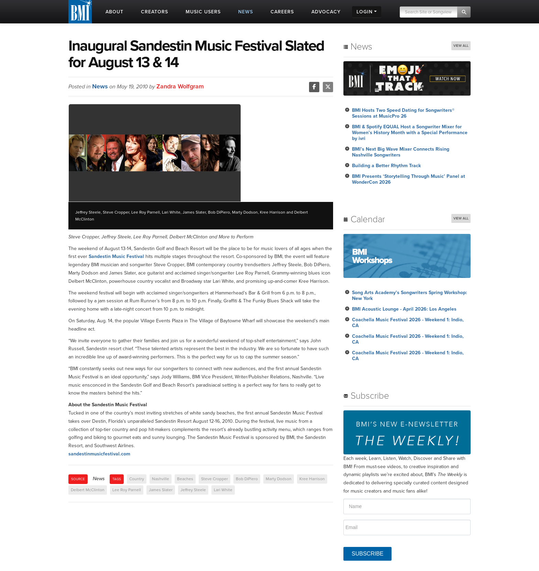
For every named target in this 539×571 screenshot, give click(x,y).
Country (136, 478)
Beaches (185, 478)
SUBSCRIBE (367, 554)
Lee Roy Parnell (126, 489)
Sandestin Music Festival (116, 256)
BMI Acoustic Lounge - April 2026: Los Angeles (404, 309)
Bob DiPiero (247, 478)
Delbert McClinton (87, 489)
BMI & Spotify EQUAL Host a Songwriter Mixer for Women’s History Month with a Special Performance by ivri (410, 132)
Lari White (223, 489)
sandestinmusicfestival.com (99, 454)
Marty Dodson (279, 478)
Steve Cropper (214, 478)
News (100, 86)
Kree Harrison (312, 478)
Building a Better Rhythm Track (386, 166)
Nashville (160, 478)
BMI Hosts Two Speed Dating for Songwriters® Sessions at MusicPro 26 (403, 113)
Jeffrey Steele (193, 489)
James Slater (161, 489)
